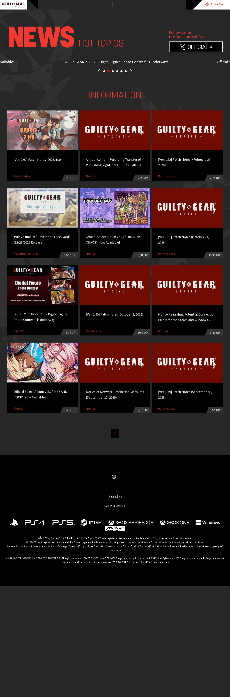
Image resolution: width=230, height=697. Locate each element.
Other (158, 208)
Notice (94, 199)
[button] (104, 154)
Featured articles (179, 199)
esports (115, 208)
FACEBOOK (107, 594)
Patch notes (72, 208)
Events (136, 199)
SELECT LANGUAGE (115, 578)
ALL (51, 199)
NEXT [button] (131, 154)
